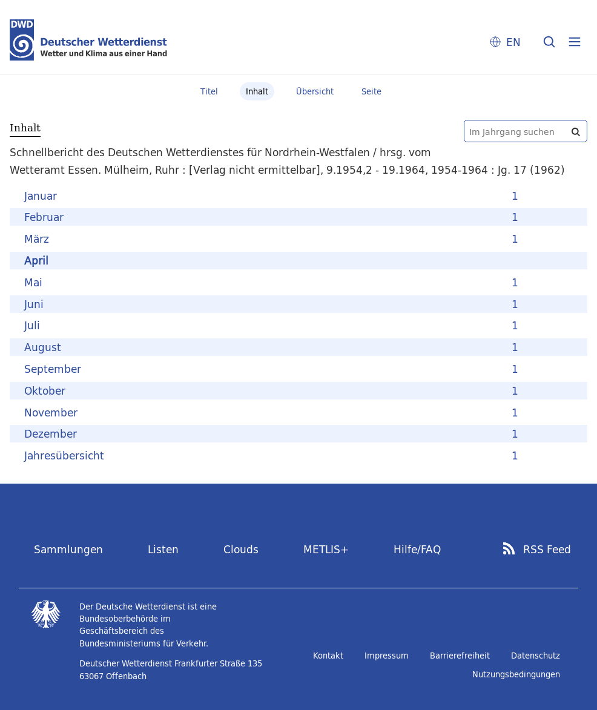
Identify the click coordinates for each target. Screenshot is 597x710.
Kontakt (328, 655)
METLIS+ (326, 549)
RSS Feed (547, 550)
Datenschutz (535, 655)
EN (513, 42)
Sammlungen (68, 549)
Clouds (241, 549)
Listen (163, 549)
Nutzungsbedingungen (516, 674)
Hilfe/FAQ (417, 549)
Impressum (386, 655)
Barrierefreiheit (460, 655)
